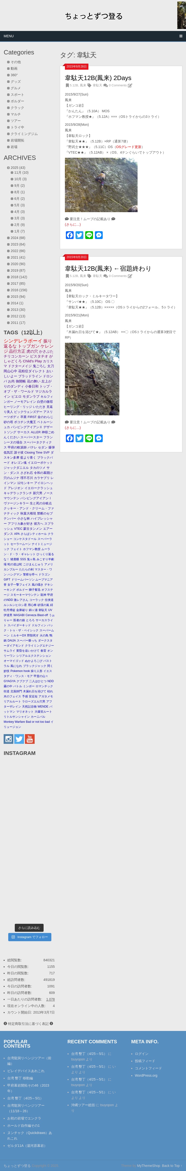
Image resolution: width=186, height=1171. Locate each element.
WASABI (18, 615)
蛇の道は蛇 (15, 564)
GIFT (7, 579)
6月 (19, 199)
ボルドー (22, 589)
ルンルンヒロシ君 (15, 605)
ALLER (36, 432)
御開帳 (21, 381)
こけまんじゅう (33, 564)
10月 (20, 179)
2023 (18, 244)
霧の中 (8, 686)
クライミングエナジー (39, 645)
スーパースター (31, 437)
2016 (19, 290)
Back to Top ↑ (172, 1166)
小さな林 (23, 518)
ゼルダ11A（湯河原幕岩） (27, 1146)
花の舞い (33, 381)
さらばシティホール (34, 534)
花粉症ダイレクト (31, 371)
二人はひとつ (37, 681)
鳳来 (83, 85)
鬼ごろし (39, 366)
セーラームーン (20, 544)
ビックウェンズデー (28, 412)
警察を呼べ (30, 574)
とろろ (30, 620)
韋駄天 (97, 85)
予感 (25, 696)
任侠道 (49, 600)
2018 (19, 277)
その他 (16, 62)
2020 (18, 264)
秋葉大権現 (28, 513)
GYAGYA (10, 681)
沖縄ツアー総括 (83, 1105)
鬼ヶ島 (31, 559)
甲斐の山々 (41, 676)
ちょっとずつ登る (17, 1166)
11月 (21, 172)
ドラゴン (44, 574)
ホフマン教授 (31, 549)
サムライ (9, 650)
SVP (46, 452)
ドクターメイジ (20, 366)
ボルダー (17, 101)
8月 (19, 192)
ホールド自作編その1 (23, 1125)
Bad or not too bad (38, 721)
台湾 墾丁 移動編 (20, 1078)
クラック (17, 108)
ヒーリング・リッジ (18, 407)
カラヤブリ (42, 478)
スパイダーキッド (19, 625)
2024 (18, 238)
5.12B (74, 85)
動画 (14, 68)
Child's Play (32, 361)
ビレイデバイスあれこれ (26, 1071)
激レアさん (21, 600)
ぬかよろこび (33, 661)
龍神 (43, 595)
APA (17, 534)
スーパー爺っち (27, 640)
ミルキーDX (18, 635)
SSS (23, 559)
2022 (18, 251)
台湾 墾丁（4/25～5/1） (25, 1098)
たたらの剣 (26, 569)
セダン (42, 447)
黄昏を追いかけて (27, 650)
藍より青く (28, 457)
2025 (18, 168)
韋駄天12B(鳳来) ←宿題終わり (108, 268)
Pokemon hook (20, 671)
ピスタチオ (39, 356)
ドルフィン (39, 625)
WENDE (43, 706)
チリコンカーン (16, 356)
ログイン (141, 1054)
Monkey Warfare (14, 721)
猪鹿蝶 (14, 559)
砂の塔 (8, 422)
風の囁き (37, 584)
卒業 (23, 417)
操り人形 (36, 671)
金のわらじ (45, 417)
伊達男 (8, 615)
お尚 (11, 381)
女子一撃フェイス (19, 584)
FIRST (32, 417)
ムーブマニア (44, 579)
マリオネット (25, 711)
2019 (18, 270)
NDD (50, 681)
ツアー (16, 121)
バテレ (32, 447)
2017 (18, 283)
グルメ (16, 88)
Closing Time (33, 452)
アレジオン (15, 488)
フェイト (16, 549)
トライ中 (17, 127)
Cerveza (30, 615)
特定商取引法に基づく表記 (28, 1024)
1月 (19, 231)
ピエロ (16, 396)
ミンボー (29, 686)
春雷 (43, 650)
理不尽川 (26, 478)
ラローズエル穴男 (33, 701)
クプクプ (22, 681)
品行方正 (17, 351)
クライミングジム (24, 134)
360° (14, 75)
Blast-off (42, 615)
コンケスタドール (25, 539)
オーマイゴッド (14, 661)
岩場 (14, 147)
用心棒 (32, 605)
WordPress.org (146, 1075)
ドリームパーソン (23, 579)
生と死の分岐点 (41, 503)
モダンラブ (31, 396)
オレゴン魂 (19, 462)
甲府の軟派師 (17, 447)
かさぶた (46, 351)
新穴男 (37, 493)
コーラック (36, 600)
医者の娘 (19, 620)
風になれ (16, 666)
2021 (18, 257)
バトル (17, 686)
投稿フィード (145, 1061)
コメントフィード (148, 1068)
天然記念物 (29, 706)
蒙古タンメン (32, 528)
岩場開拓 (17, 140)
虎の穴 (32, 351)
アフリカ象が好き (20, 523)
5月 (19, 205)
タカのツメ (38, 468)
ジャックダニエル (16, 468)
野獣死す (33, 635)
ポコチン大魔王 (25, 422)
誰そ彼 (18, 452)
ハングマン (15, 574)
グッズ (16, 81)
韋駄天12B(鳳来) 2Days (98, 78)
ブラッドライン (30, 376)
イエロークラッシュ (38, 488)
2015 (18, 296)
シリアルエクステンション (33, 655)
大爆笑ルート (43, 711)
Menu (9, 36)
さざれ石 (26, 473)
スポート (17, 95)
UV (50, 610)
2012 (18, 316)
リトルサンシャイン (17, 716)
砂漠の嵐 (43, 605)
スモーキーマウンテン (24, 595)
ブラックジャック (34, 666)
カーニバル (38, 716)
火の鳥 (44, 635)
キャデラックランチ (18, 493)
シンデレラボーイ (23, 340)
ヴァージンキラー (16, 503)
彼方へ (38, 523)
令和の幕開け (43, 473)
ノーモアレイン (25, 401)
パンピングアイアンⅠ (36, 498)
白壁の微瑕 (45, 401)
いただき (39, 407)
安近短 (33, 696)
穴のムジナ (11, 478)
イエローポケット (40, 462)
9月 (19, 185)
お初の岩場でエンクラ (24, 1118)
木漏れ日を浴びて (34, 691)
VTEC (18, 528)
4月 (19, 212)
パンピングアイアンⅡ (26, 427)
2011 (18, 323)
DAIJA (12, 640)
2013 (18, 310)
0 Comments (118, 85)
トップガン (28, 346)
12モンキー (25, 483)
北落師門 (16, 691)
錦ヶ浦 (33, 610)
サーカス (23, 432)
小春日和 (32, 386)
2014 (17, 303)
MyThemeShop (148, 1166)
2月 (19, 225)
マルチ (16, 114)
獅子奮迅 (34, 589)
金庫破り (22, 610)
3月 (19, 218)
